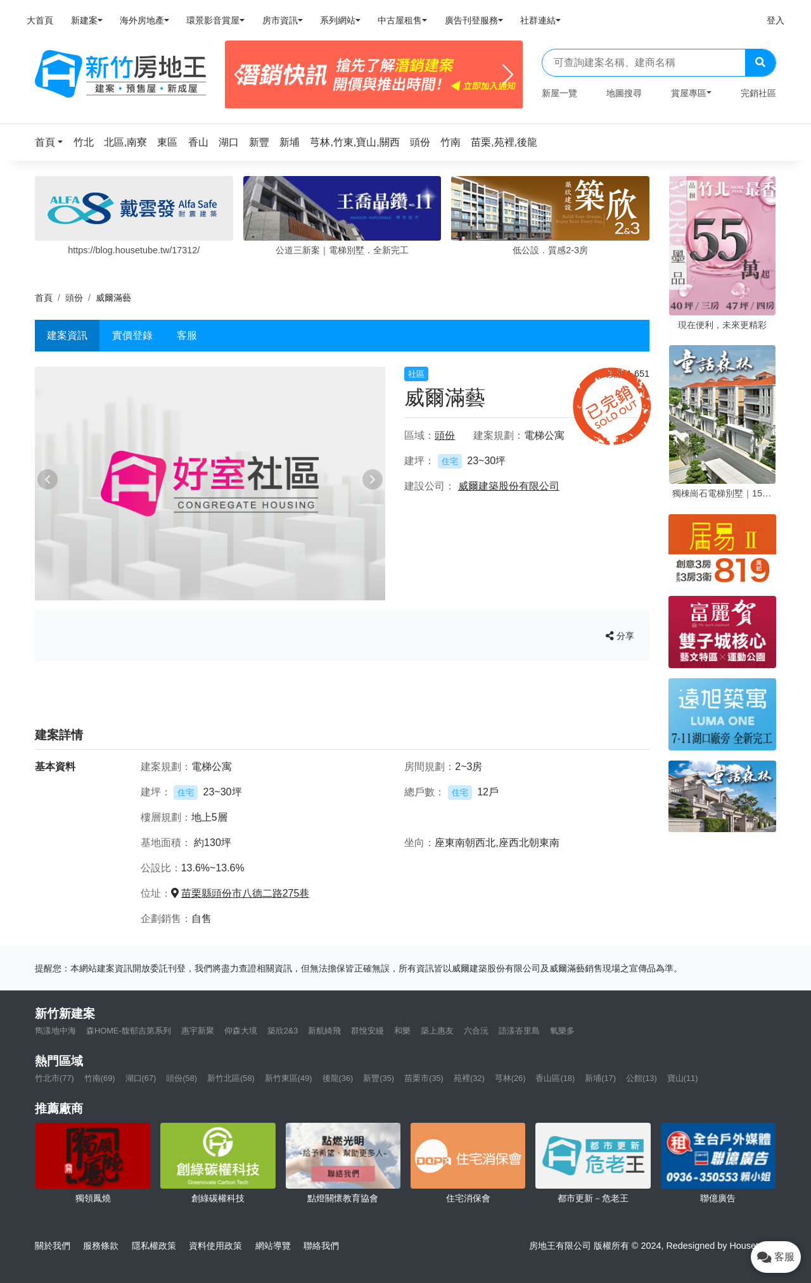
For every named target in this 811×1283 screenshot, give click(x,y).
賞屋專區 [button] (688, 93)
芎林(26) (510, 1078)
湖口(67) (140, 1078)
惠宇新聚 (197, 1030)
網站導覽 (273, 1246)
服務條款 (100, 1246)
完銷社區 (758, 93)
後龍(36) (338, 1078)
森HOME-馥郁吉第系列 (128, 1030)
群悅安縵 (367, 1030)
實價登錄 (132, 335)
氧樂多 (562, 1030)
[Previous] (239, 75)
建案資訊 (67, 335)
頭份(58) (181, 1078)
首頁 (44, 298)
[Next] (507, 75)
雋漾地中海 (55, 1030)
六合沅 (476, 1030)
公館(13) (641, 1078)
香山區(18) (555, 1078)
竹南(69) (99, 1078)
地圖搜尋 (624, 93)
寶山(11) (682, 1078)
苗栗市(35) (424, 1078)
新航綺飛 (324, 1030)
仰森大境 (240, 1030)
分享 (620, 636)
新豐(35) (378, 1078)
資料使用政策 (215, 1246)
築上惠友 (437, 1030)
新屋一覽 (559, 93)
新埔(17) (600, 1078)
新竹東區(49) (288, 1078)
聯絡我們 (321, 1246)
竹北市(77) (54, 1078)
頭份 (74, 298)
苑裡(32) (469, 1078)
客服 (187, 335)
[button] (52, 142)
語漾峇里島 (519, 1030)
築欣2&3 (282, 1030)
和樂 (402, 1030)
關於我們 (52, 1246)
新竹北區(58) (231, 1078)
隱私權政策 (154, 1246)
